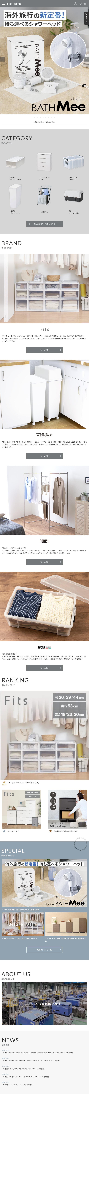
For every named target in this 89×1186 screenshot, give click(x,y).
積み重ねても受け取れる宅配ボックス (66, 831)
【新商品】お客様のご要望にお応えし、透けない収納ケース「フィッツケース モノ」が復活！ (31, 1061)
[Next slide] (86, 59)
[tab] (34, 117)
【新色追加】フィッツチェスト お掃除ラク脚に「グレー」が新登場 (23, 1069)
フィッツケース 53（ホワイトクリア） (24, 782)
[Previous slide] (2, 59)
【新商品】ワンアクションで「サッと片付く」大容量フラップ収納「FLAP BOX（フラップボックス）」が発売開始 (37, 1053)
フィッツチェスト (13, 831)
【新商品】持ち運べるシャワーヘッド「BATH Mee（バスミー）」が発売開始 (25, 1077)
